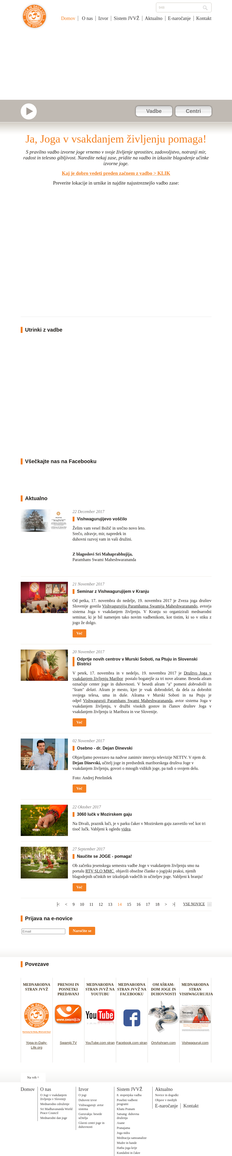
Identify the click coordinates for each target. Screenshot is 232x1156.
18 (157, 904)
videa (126, 829)
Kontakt (204, 18)
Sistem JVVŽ (126, 18)
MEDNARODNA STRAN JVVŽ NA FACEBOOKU (131, 989)
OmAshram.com (163, 1043)
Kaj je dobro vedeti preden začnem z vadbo (107, 173)
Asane (121, 1123)
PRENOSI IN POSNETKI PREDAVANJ (68, 989)
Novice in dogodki (167, 1095)
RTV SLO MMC (100, 871)
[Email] (43, 931)
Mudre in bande (127, 1143)
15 (129, 904)
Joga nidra (123, 1133)
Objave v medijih (166, 1100)
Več (80, 633)
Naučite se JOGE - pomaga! (104, 856)
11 (91, 904)
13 (110, 904)
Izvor (103, 18)
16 (138, 904)
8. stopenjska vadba (129, 1095)
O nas (87, 18)
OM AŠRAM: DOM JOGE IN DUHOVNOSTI (163, 989)
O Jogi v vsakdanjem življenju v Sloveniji (53, 1097)
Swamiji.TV (68, 1043)
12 (101, 904)
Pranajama (123, 1128)
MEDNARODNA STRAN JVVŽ (36, 989)
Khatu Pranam (126, 1109)
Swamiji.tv (31, 111)
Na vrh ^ (33, 1077)
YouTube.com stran (100, 1043)
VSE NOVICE (194, 904)
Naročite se (82, 931)
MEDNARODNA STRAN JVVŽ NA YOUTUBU (100, 989)
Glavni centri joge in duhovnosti (92, 1125)
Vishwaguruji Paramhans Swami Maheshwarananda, (128, 700)
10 (82, 904)
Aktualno (154, 18)
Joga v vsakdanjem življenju (34, 19)
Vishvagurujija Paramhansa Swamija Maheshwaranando (149, 606)
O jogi (83, 1095)
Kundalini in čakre (128, 1153)
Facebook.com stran (131, 1043)
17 (148, 904)
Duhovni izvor (88, 1100)
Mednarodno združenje (54, 1104)
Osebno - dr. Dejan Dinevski (105, 748)
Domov (68, 18)
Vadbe (154, 111)
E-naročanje (179, 18)
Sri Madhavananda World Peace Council (56, 1111)
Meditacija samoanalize (132, 1138)
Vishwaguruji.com (195, 1043)
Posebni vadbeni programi (127, 1102)
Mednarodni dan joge (53, 1118)
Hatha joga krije (127, 1148)
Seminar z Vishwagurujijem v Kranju (113, 591)
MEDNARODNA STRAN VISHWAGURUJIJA (196, 989)
